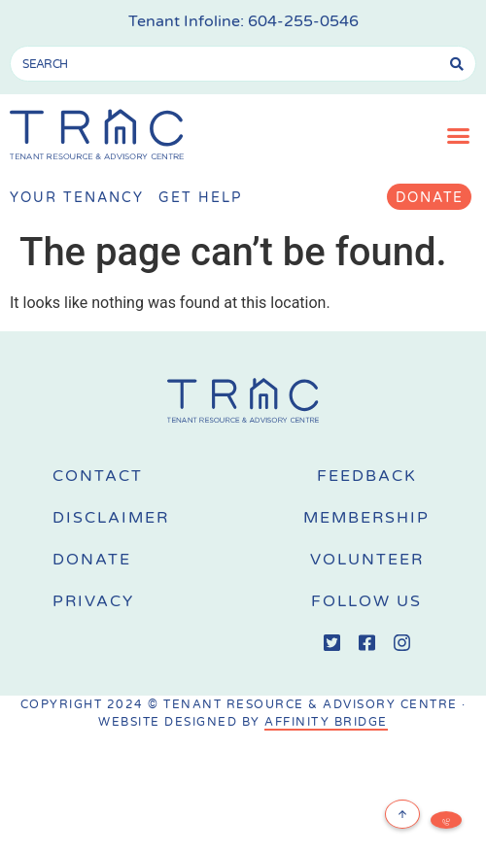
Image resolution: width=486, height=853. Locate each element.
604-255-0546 (303, 21)
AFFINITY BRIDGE (326, 722)
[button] (458, 136)
